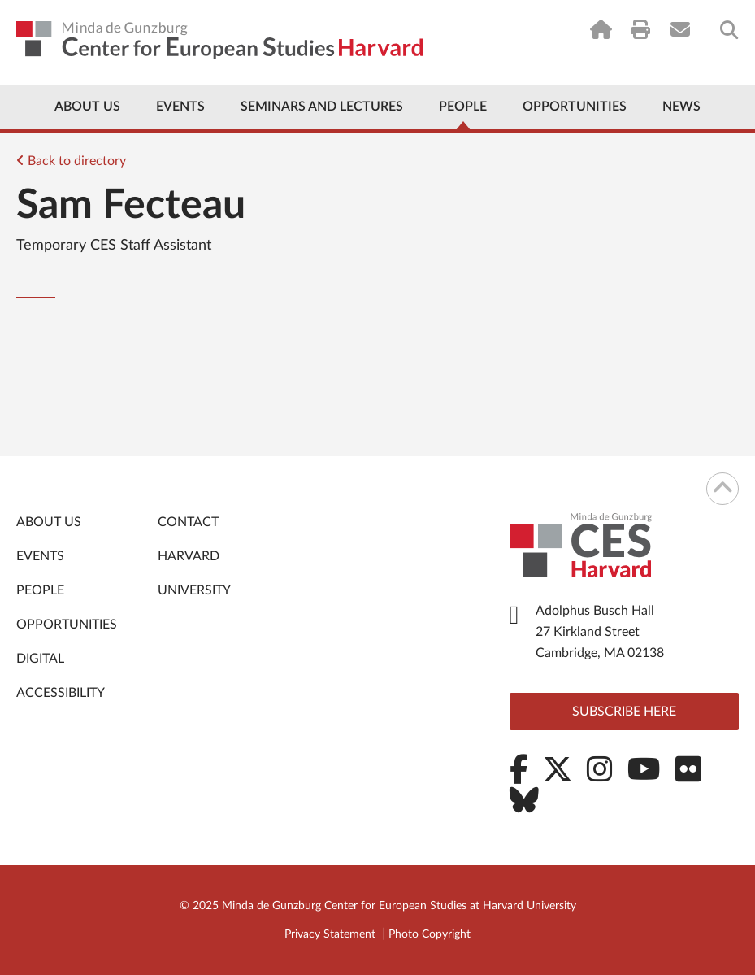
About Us (87, 106)
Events (180, 106)
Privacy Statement (329, 934)
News (681, 106)
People (463, 106)
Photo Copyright (429, 934)
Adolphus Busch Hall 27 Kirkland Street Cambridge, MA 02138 (600, 631)
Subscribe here (624, 711)
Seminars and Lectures (322, 106)
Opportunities (575, 106)
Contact (188, 522)
